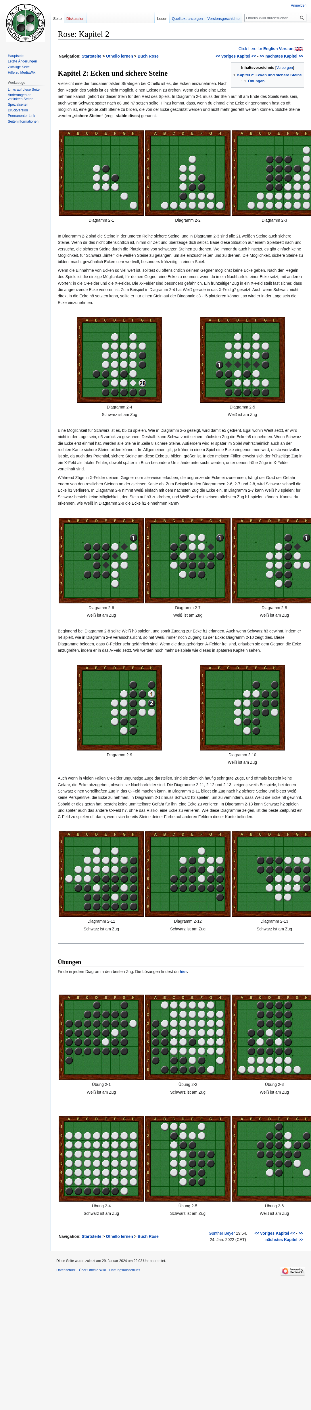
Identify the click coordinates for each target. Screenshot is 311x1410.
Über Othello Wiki (92, 1270)
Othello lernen (119, 56)
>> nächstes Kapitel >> (281, 56)
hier (183, 971)
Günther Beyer (222, 1233)
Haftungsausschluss (124, 1270)
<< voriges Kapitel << (236, 56)
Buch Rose (148, 56)
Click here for (266, 48)
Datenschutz (66, 1270)
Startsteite (91, 56)
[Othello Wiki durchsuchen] (275, 18)
